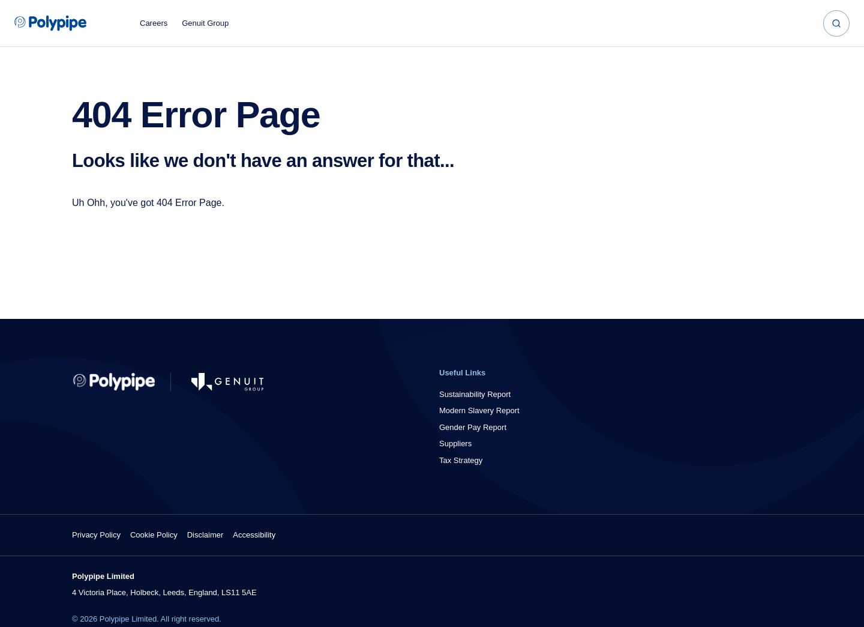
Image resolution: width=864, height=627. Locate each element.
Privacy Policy (96, 534)
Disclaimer (205, 534)
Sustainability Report (475, 394)
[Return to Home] (114, 382)
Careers (153, 23)
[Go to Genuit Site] (227, 382)
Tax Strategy (460, 460)
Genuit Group (205, 23)
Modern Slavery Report (479, 410)
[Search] (836, 23)
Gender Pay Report (472, 427)
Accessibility (254, 534)
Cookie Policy (154, 534)
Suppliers (455, 443)
